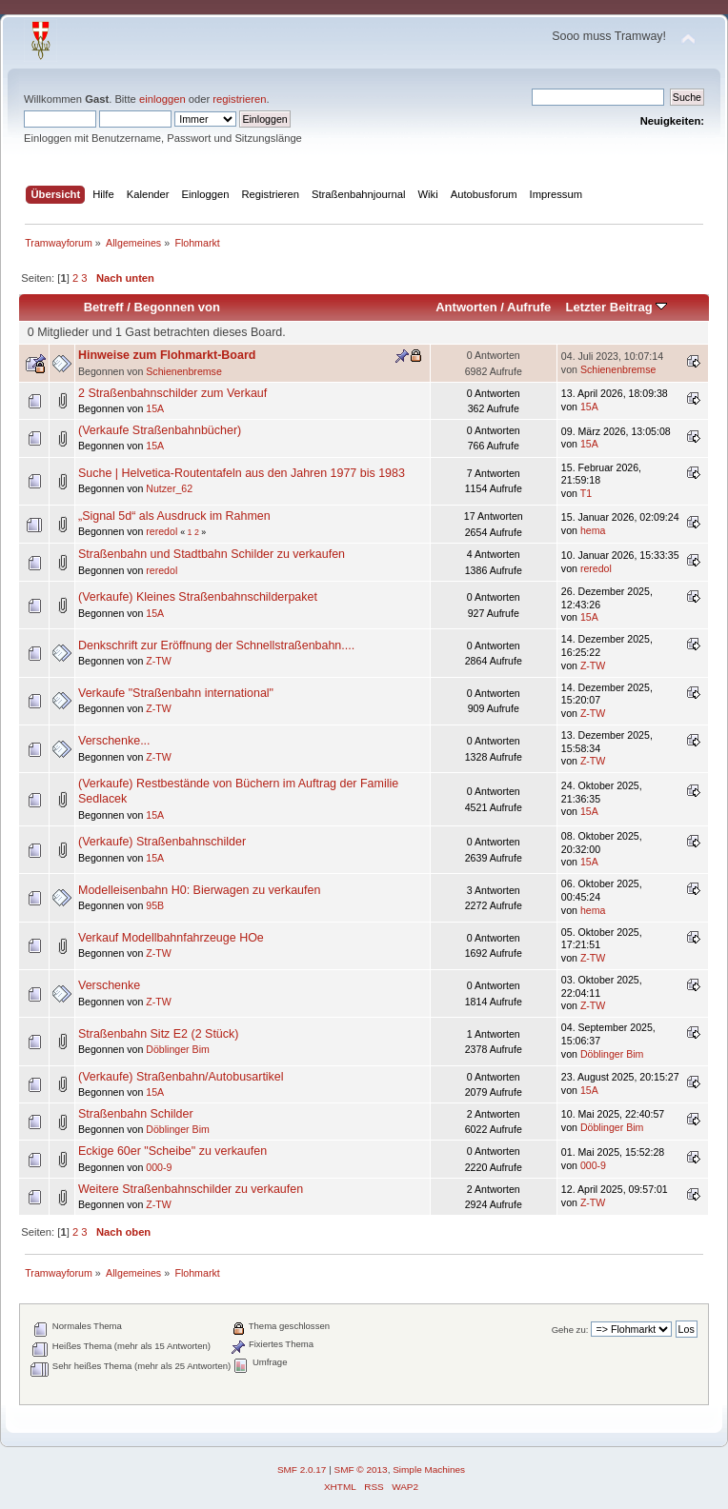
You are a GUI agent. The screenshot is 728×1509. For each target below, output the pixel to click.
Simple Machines (429, 1469)
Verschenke (109, 985)
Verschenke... (114, 740)
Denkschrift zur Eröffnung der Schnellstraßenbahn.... (216, 645)
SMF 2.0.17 (302, 1469)
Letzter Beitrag (616, 307)
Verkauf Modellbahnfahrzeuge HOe (171, 937)
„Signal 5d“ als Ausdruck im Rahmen (174, 516)
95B (155, 905)
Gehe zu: (570, 1329)
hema (593, 530)
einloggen (162, 99)
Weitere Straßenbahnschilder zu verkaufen (190, 1189)
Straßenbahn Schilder (135, 1114)
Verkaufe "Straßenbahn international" (175, 693)
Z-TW (158, 660)
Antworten (465, 307)
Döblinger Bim (178, 1049)
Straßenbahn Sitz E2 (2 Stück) (158, 1034)
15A (155, 408)
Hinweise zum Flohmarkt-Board (166, 355)
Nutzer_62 (169, 488)
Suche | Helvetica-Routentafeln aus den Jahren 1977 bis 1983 (241, 473)
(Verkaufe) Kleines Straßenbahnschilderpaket (197, 597)
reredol (161, 531)
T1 (586, 493)
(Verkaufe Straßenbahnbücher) (159, 430)
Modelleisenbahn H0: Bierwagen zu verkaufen (199, 890)
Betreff (104, 307)
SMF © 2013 (361, 1469)
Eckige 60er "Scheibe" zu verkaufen (172, 1151)
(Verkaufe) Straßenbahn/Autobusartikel (181, 1076)
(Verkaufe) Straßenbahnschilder (162, 841)
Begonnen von (177, 307)
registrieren (239, 99)
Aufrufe (529, 307)
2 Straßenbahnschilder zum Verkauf (172, 393)
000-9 (159, 1167)
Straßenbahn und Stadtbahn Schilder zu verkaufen (211, 554)
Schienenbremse (184, 371)
